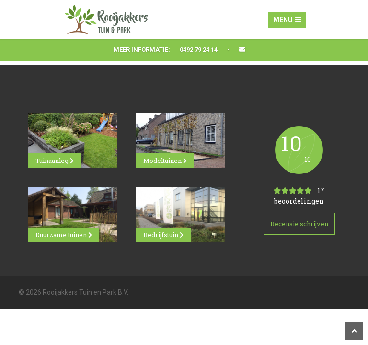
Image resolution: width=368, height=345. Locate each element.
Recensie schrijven (299, 223)
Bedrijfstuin (163, 234)
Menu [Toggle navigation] (287, 19)
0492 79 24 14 (199, 49)
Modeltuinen (165, 160)
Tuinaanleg (54, 160)
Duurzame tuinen (63, 234)
